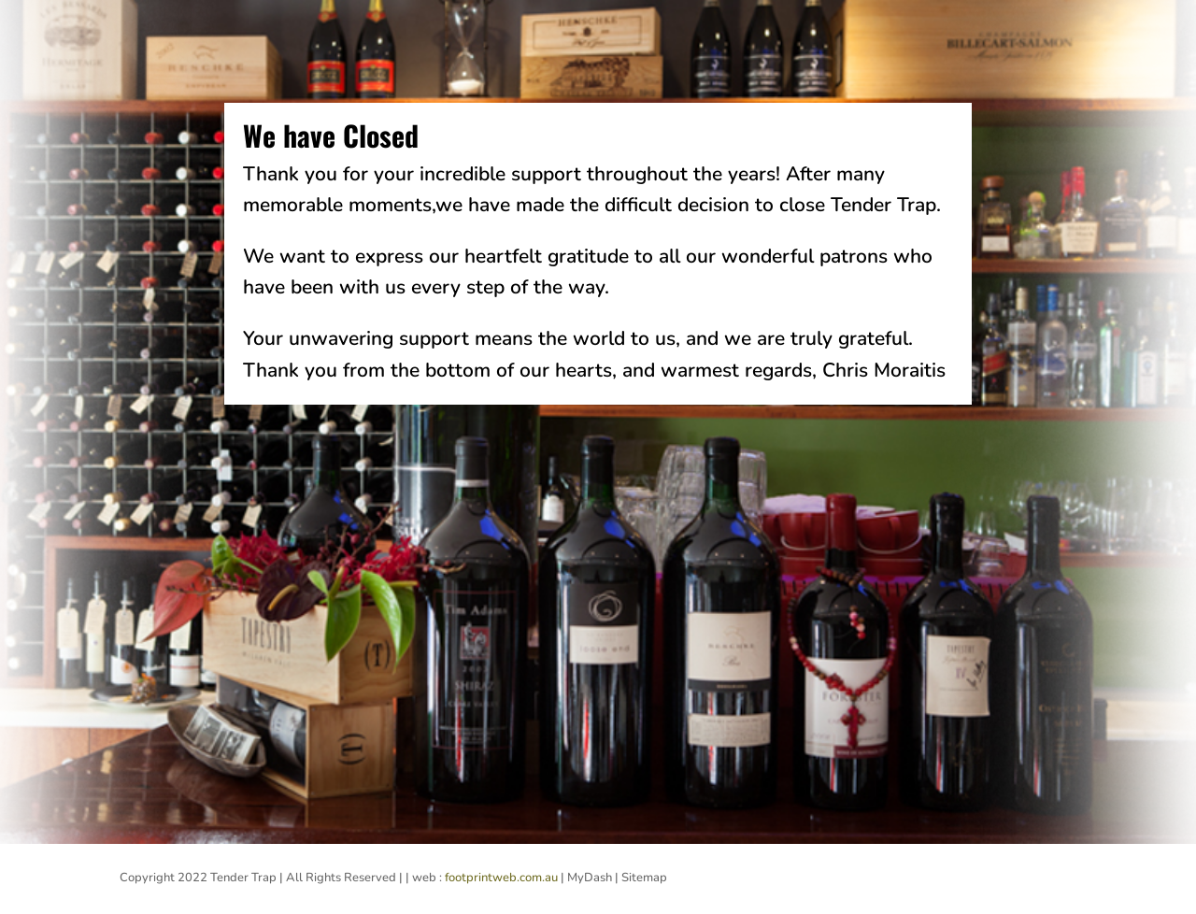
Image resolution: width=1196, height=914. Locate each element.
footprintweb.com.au (501, 877)
